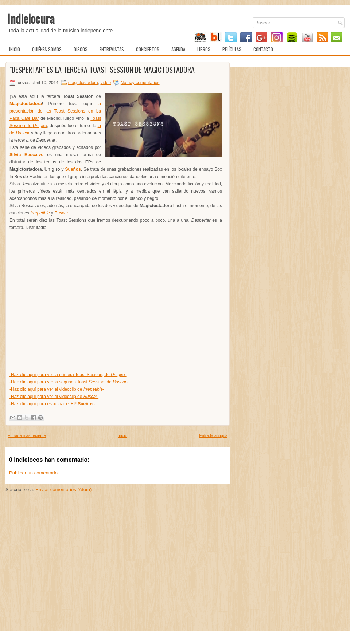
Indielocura (31, 18)
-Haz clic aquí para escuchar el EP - (52, 403)
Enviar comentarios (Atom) (63, 489)
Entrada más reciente (27, 435)
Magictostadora (25, 103)
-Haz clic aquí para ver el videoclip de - (56, 389)
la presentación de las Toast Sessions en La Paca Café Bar (55, 111)
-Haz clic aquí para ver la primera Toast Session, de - (68, 374)
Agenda (178, 49)
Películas (231, 49)
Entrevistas (112, 49)
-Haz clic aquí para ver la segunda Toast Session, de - (68, 381)
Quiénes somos (47, 49)
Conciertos (147, 49)
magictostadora (83, 82)
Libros (203, 49)
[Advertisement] (117, 575)
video (105, 82)
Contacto (263, 49)
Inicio (14, 49)
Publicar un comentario (33, 473)
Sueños (73, 169)
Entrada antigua (213, 435)
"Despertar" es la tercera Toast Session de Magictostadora (102, 69)
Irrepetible (40, 213)
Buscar (61, 213)
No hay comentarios (140, 82)
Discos (81, 49)
